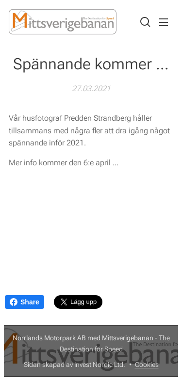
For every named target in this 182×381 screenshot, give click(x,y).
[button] (144, 22)
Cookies (147, 364)
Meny (163, 22)
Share (24, 302)
